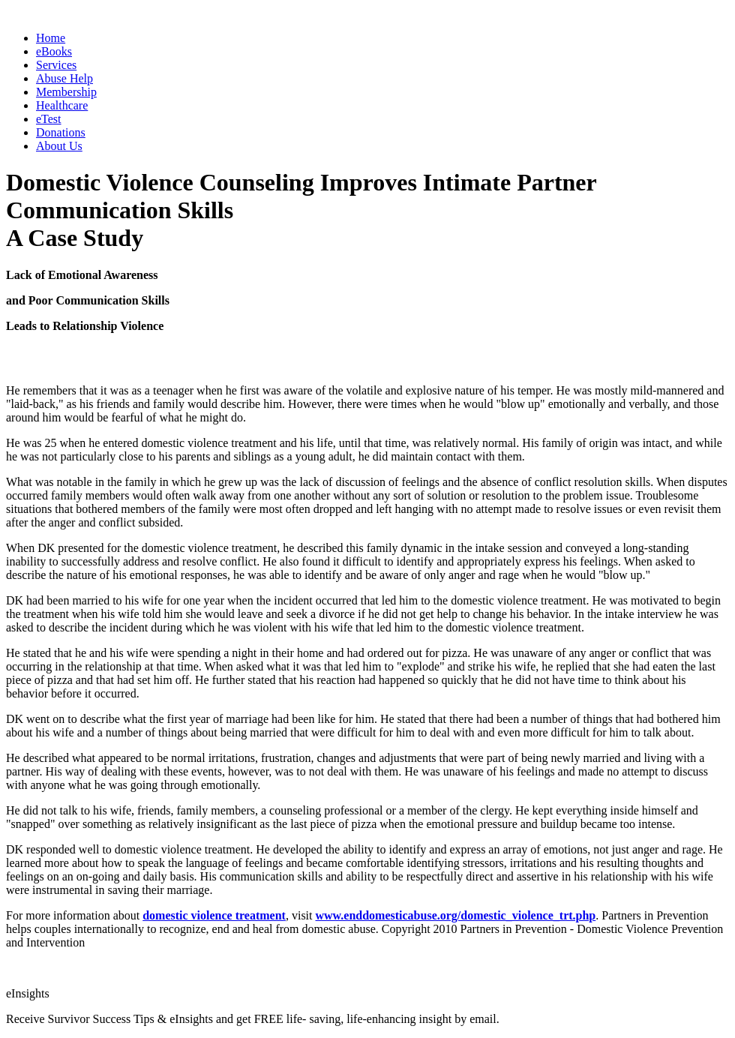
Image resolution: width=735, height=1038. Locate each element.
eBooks (54, 51)
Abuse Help (64, 78)
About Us (59, 146)
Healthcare (62, 105)
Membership (66, 92)
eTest (49, 118)
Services (56, 64)
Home (50, 38)
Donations (61, 132)
